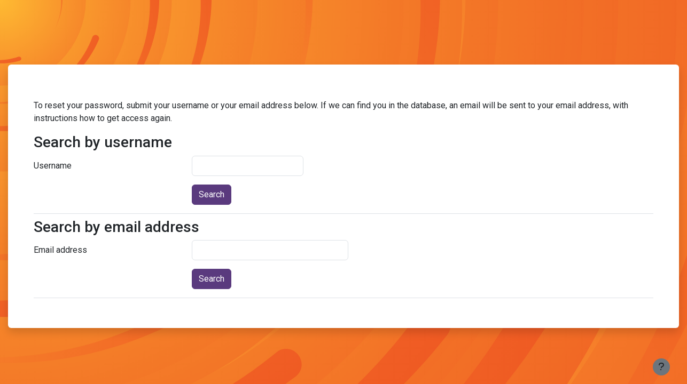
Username (53, 166)
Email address (60, 250)
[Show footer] (661, 366)
